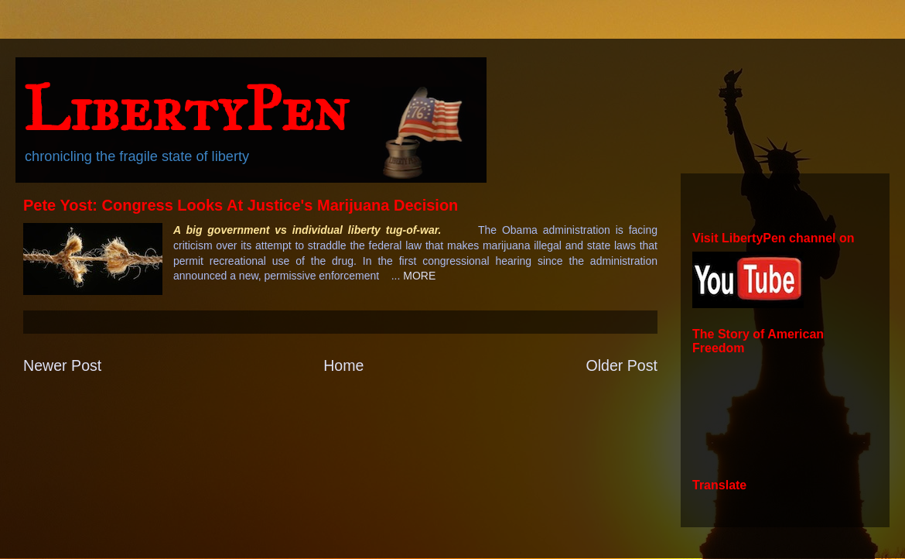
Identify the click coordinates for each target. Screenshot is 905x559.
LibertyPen (186, 109)
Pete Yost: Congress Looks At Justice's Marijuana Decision (240, 205)
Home (343, 365)
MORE (419, 275)
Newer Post (62, 365)
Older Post (621, 365)
